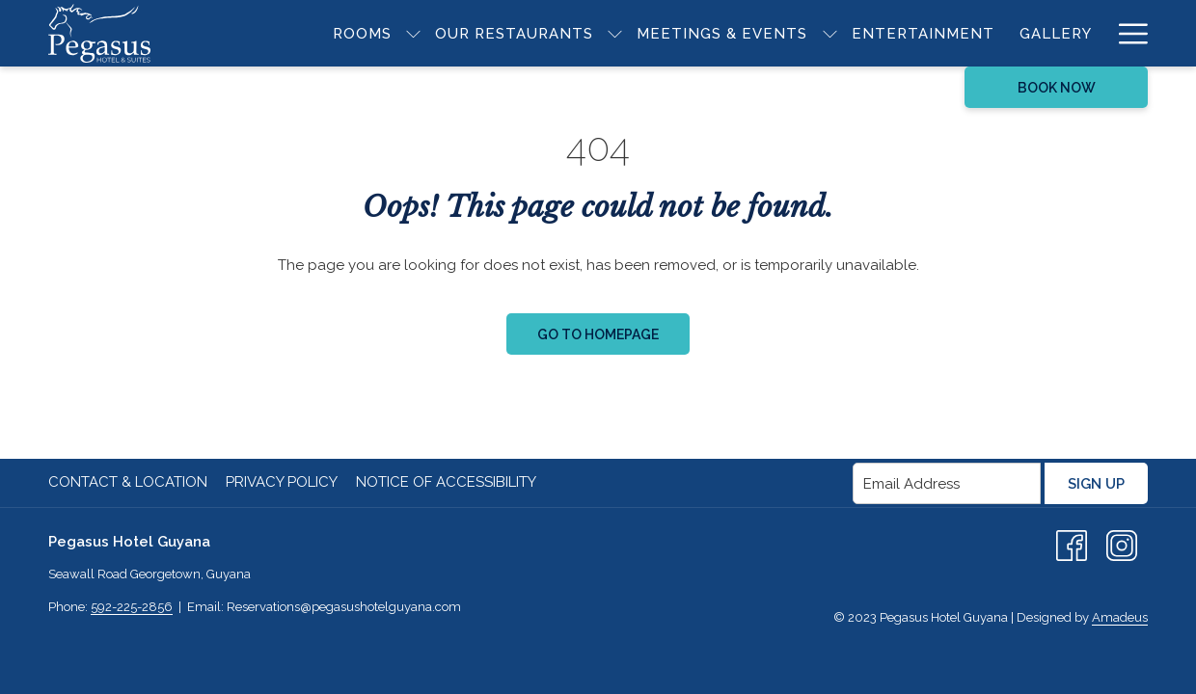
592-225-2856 (132, 607)
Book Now (1057, 87)
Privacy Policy (282, 482)
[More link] (1126, 33)
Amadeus (1120, 617)
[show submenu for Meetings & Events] (830, 33)
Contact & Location (127, 482)
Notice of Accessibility (446, 482)
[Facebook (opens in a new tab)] (1071, 544)
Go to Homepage (598, 334)
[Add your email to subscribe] (947, 483)
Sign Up (1096, 484)
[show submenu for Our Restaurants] (615, 33)
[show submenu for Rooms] (413, 33)
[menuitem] (362, 33)
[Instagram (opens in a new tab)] (1121, 544)
